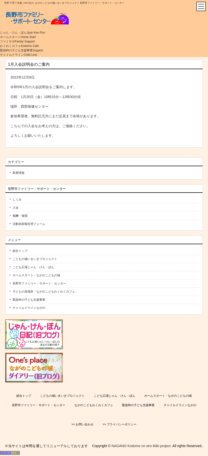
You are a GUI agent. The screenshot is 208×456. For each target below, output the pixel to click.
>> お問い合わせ (82, 424)
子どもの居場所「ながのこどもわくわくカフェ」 (45, 291)
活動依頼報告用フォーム (29, 224)
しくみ (17, 199)
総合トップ (20, 251)
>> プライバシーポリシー (120, 424)
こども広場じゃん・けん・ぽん (33, 267)
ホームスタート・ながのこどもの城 (36, 275)
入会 (16, 207)
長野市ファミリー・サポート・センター (39, 283)
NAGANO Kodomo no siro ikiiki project (141, 446)
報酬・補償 (20, 216)
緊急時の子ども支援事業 (29, 299)
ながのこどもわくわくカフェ (93, 405)
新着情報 (18, 173)
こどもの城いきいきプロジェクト (35, 259)
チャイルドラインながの (29, 308)
